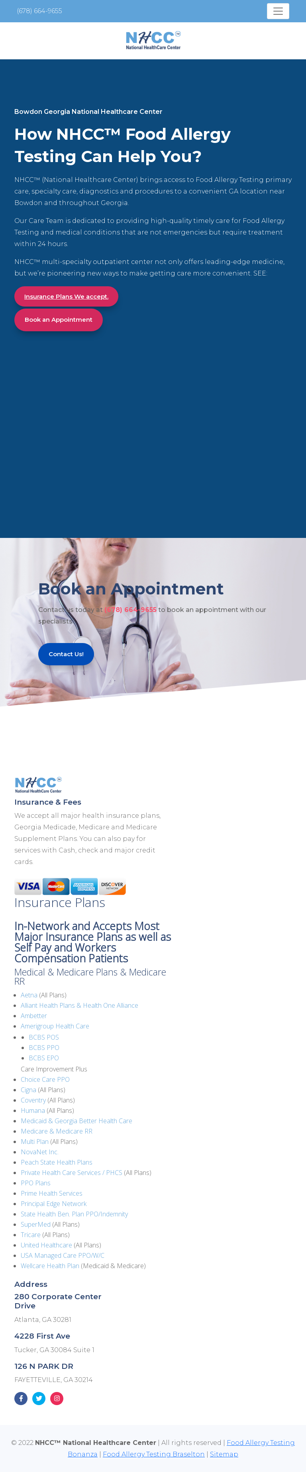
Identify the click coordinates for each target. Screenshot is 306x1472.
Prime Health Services (51, 1193)
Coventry (33, 1100)
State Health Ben (45, 1214)
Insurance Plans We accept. (66, 296)
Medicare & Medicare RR (56, 1131)
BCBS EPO (44, 1058)
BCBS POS (44, 1037)
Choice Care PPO (45, 1079)
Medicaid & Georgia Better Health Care (76, 1120)
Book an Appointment (58, 319)
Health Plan (62, 1265)
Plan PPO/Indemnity (100, 1214)
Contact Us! (66, 654)
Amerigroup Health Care (55, 1026)
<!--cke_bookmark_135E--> (98, 419)
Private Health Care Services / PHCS (71, 1172)
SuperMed (36, 1224)
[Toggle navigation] (278, 11)
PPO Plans (36, 1183)
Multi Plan (35, 1141)
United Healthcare (46, 1245)
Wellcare (33, 1265)
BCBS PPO (44, 1047)
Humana (33, 1110)
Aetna (29, 995)
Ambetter (34, 1015)
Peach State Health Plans (56, 1162)
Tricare (31, 1234)
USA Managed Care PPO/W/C (62, 1255)
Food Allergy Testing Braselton (154, 1454)
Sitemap (224, 1454)
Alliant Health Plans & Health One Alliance (79, 1005)
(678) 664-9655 (39, 11)
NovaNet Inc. (40, 1151)
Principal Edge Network (53, 1203)
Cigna (28, 1089)
